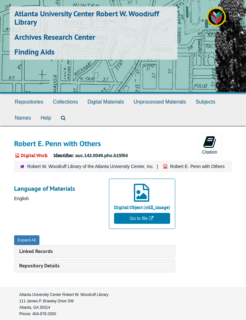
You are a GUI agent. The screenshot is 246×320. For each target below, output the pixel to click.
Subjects (205, 102)
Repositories (29, 102)
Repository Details (39, 265)
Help (46, 118)
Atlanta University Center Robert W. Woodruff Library (86, 18)
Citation (209, 145)
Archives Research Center (54, 37)
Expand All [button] (27, 240)
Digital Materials (105, 102)
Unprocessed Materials (160, 102)
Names (23, 118)
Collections (65, 102)
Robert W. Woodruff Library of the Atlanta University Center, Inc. (90, 166)
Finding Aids (34, 52)
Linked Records (36, 251)
